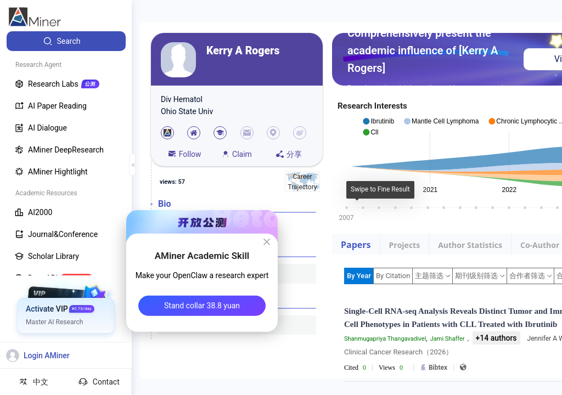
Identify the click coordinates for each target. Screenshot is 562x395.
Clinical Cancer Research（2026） (398, 352)
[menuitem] (66, 41)
